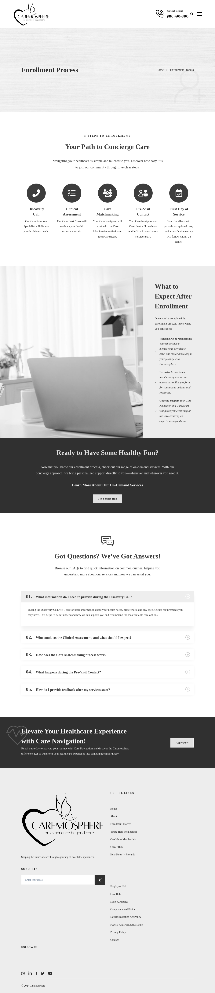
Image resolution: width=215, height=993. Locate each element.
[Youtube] (50, 973)
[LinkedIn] (30, 973)
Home (160, 69)
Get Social (100, 880)
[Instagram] (23, 973)
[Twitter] (42, 973)
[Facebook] (36, 973)
